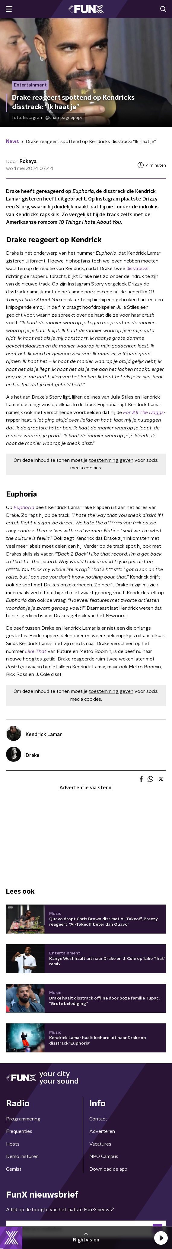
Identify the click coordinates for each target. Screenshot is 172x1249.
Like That (35, 651)
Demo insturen (22, 1156)
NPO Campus (103, 1156)
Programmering (23, 1119)
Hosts (13, 1144)
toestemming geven (111, 460)
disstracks (137, 268)
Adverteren (102, 1131)
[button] (160, 1237)
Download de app (108, 1169)
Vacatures (100, 1144)
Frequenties (19, 1131)
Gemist (13, 1169)
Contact (98, 1119)
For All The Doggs (143, 412)
